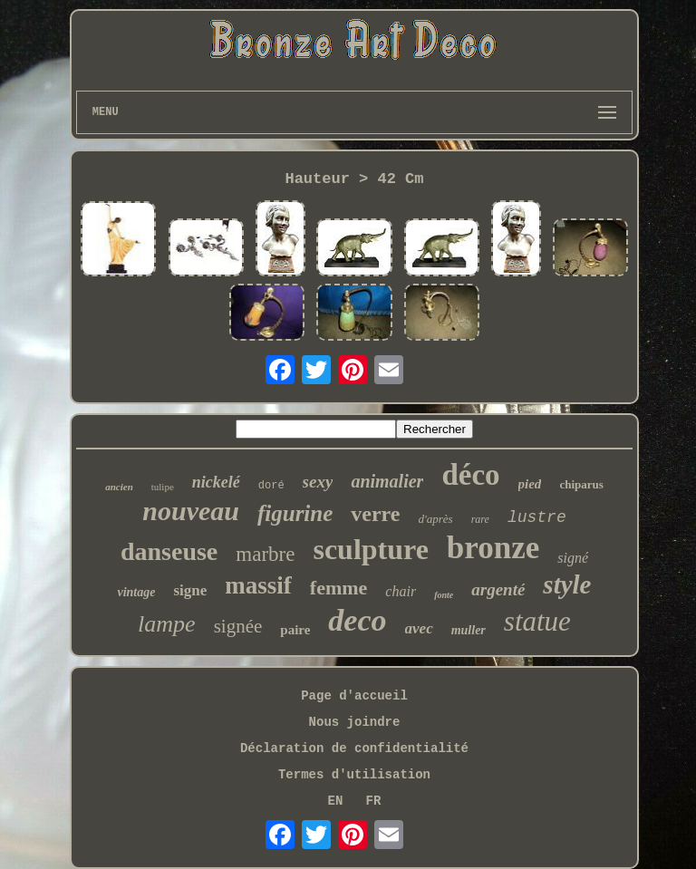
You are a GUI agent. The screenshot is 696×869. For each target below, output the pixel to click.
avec (419, 628)
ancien (119, 486)
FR (374, 801)
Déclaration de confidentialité (354, 748)
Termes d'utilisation (354, 775)
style (567, 584)
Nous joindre (355, 722)
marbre (265, 554)
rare (480, 519)
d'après (436, 519)
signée (238, 626)
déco (470, 475)
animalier (387, 481)
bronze (493, 547)
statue (537, 621)
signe (190, 590)
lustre (537, 517)
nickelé (216, 482)
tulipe (162, 486)
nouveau (190, 511)
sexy (318, 481)
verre (375, 514)
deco (357, 620)
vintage (136, 592)
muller (468, 630)
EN (335, 801)
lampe (167, 624)
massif (258, 585)
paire (295, 630)
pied (530, 484)
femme (339, 587)
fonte (443, 595)
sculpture (370, 549)
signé (572, 557)
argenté (498, 589)
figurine (295, 513)
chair (400, 591)
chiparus (581, 484)
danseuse (169, 551)
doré (271, 485)
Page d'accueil (354, 696)
